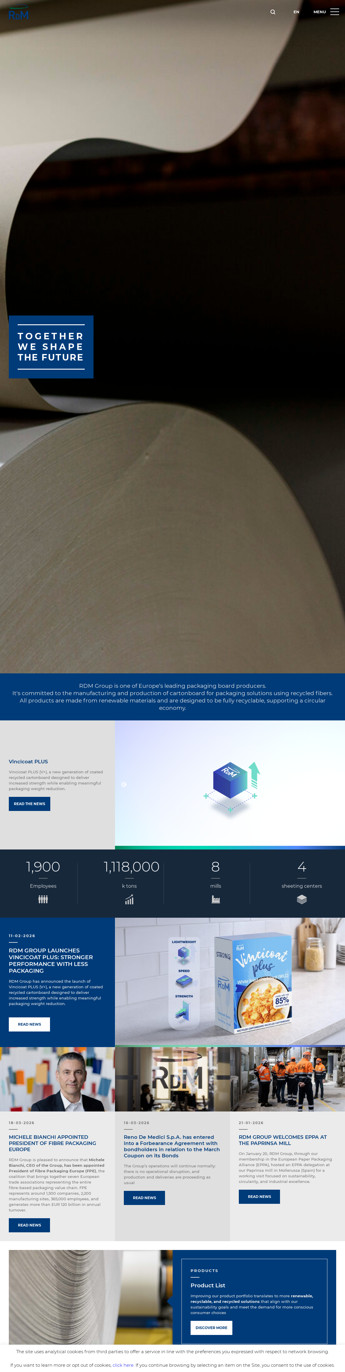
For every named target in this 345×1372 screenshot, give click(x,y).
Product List (208, 1285)
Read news (29, 1024)
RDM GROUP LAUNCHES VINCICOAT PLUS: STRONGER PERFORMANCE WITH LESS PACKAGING (51, 960)
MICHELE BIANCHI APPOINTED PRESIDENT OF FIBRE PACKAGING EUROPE (52, 1143)
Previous (124, 785)
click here (123, 1365)
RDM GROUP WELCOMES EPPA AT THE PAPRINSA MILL (283, 1140)
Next (336, 785)
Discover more (211, 1328)
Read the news (29, 804)
